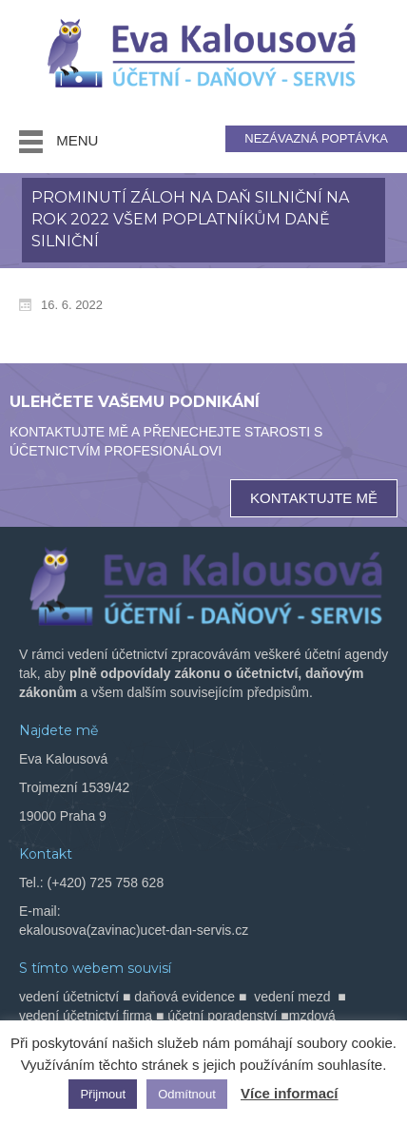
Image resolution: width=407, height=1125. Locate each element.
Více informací (290, 1093)
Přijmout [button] (103, 1094)
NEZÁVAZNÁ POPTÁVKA (316, 138)
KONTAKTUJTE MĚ (314, 498)
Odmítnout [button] (187, 1094)
